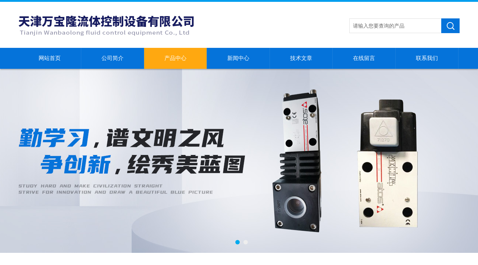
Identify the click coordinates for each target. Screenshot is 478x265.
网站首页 (50, 58)
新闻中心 (238, 58)
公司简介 (112, 58)
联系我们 (427, 58)
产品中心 (175, 58)
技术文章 (301, 58)
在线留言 (364, 58)
